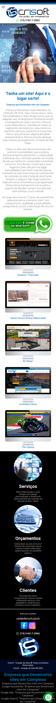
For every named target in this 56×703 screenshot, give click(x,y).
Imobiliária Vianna (28, 385)
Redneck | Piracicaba (28, 256)
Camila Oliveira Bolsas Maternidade (28, 299)
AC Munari (28, 342)
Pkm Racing (28, 428)
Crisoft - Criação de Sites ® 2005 (28, 668)
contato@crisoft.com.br (28, 618)
